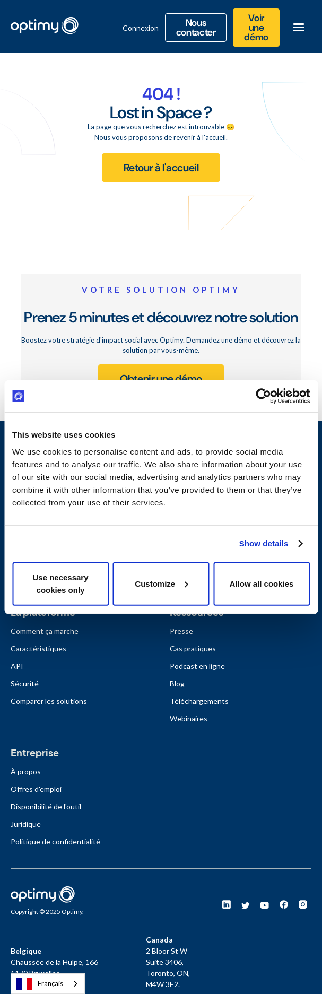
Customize (161, 583)
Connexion (141, 27)
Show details (264, 543)
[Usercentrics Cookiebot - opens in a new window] (263, 396)
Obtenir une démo (161, 379)
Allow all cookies (262, 583)
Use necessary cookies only (60, 583)
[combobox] (48, 983)
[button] (298, 27)
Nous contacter (196, 27)
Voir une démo (256, 27)
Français (39, 984)
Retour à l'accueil (161, 168)
